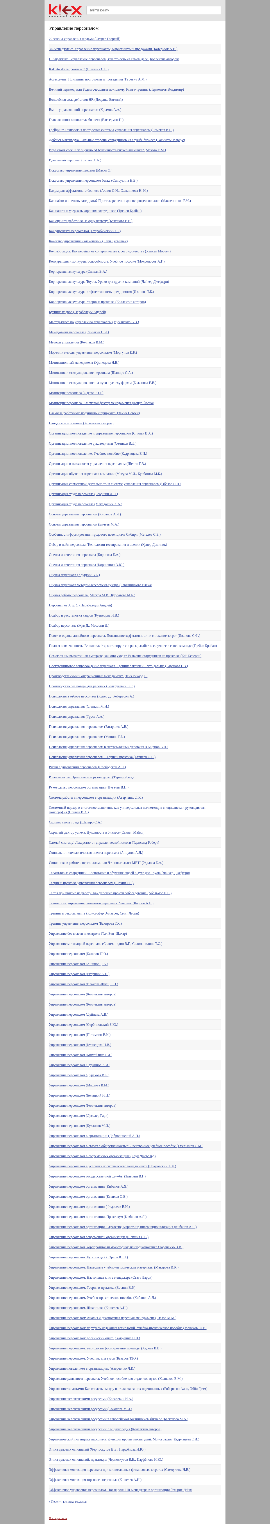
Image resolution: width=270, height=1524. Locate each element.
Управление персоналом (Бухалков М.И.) (79, 1126)
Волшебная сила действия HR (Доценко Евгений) (86, 99)
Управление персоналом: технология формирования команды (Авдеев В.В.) (105, 1348)
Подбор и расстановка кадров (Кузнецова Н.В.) (84, 615)
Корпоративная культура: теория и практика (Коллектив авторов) (97, 302)
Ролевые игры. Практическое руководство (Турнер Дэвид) (92, 777)
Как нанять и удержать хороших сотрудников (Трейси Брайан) (95, 211)
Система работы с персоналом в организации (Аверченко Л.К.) (96, 797)
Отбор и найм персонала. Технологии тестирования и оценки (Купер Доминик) (108, 544)
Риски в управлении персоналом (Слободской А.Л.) (87, 767)
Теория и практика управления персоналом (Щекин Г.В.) (91, 883)
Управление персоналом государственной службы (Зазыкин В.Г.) (97, 1176)
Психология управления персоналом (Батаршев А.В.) (88, 726)
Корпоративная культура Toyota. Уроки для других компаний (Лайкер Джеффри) (109, 281)
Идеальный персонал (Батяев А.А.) (75, 160)
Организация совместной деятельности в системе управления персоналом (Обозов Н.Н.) (115, 484)
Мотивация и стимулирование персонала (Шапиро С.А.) (91, 372)
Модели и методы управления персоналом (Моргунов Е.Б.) (93, 352)
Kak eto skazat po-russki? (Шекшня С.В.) (79, 69)
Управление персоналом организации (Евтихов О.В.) (88, 1196)
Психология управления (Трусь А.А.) (76, 716)
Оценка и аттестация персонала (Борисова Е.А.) (84, 555)
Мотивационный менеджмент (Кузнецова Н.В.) (84, 362)
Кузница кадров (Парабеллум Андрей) (77, 312)
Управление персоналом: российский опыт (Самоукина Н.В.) (94, 1338)
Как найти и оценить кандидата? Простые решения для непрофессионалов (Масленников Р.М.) (120, 201)
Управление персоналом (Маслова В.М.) (79, 1085)
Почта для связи (58, 1518)
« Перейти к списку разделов (68, 1501)
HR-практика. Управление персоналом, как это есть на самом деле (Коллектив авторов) (114, 59)
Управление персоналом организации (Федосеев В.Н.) (89, 1206)
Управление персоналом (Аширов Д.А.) (78, 964)
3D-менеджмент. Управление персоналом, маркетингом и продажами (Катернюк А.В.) (113, 49)
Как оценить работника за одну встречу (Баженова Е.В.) (90, 221)
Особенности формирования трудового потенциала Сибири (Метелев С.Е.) (105, 534)
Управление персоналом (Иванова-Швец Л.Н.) (83, 984)
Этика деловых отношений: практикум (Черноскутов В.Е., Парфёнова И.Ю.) (106, 1459)
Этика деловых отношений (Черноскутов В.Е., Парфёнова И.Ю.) (97, 1449)
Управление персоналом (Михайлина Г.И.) (80, 1055)
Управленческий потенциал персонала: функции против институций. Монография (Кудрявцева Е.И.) (124, 1439)
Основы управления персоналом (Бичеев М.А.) (84, 524)
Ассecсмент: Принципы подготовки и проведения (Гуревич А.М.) (98, 79)
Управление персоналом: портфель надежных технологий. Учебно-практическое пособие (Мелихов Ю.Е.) (128, 1328)
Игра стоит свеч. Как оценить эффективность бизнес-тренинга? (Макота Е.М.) (107, 150)
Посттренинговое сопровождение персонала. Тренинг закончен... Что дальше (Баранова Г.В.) (118, 666)
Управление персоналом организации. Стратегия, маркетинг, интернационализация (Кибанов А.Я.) (123, 1227)
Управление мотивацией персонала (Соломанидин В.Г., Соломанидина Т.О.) (106, 943)
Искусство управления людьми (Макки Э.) (80, 170)
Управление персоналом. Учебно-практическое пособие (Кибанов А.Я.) (102, 1298)
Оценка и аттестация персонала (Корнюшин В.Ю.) (86, 565)
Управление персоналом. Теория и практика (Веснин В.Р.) (92, 1287)
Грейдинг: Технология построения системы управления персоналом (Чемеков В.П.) (111, 130)
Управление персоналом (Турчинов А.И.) (79, 1065)
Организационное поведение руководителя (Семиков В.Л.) (92, 443)
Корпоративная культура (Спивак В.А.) (78, 271)
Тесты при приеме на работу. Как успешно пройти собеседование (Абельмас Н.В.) (110, 893)
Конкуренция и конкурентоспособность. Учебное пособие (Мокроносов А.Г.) (107, 261)
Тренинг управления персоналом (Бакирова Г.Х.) (85, 923)
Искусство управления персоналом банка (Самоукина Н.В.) (93, 180)
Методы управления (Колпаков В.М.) (76, 342)
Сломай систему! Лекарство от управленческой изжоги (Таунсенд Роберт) (104, 842)
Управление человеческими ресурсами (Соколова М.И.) (90, 1409)
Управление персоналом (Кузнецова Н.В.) (80, 1045)
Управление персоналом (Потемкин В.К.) (80, 1035)
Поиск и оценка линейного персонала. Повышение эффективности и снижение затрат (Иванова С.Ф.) (124, 635)
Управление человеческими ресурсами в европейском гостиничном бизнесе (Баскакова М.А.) (118, 1419)
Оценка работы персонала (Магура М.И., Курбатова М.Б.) (92, 595)
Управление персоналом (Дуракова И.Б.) (79, 1075)
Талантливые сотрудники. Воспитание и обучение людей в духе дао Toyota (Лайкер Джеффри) (119, 873)
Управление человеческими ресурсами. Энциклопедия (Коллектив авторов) (105, 1429)
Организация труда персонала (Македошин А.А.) (85, 504)
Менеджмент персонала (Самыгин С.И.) (79, 332)
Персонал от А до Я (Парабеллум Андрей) (80, 605)
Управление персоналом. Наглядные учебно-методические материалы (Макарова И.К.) (114, 1267)
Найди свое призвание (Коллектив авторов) (81, 423)
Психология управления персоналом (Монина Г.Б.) (87, 737)
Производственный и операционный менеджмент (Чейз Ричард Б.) (98, 676)
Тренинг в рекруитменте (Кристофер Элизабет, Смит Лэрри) (94, 913)
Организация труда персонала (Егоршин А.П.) (83, 494)
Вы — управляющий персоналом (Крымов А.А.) (85, 109)
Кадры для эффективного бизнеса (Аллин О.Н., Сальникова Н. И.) (98, 190)
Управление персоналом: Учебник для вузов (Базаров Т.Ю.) (93, 1358)
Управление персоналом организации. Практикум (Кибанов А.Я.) (98, 1217)
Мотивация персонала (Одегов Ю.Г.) (76, 393)
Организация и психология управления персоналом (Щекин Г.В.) (97, 463)
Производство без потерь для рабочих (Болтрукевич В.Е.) (92, 686)
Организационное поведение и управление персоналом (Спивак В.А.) (101, 433)
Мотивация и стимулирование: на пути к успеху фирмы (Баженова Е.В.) (102, 383)
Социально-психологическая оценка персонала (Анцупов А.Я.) (96, 852)
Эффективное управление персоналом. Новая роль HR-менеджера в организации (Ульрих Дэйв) (120, 1490)
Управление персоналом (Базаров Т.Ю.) (78, 954)
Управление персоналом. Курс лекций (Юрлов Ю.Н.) (88, 1257)
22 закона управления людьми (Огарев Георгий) (84, 39)
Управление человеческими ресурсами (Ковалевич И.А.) (91, 1399)
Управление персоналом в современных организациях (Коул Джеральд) (102, 1156)
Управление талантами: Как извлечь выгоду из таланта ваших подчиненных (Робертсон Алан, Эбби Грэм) (128, 1389)
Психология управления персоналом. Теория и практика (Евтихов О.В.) (102, 757)
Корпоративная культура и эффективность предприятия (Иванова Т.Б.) (101, 292)
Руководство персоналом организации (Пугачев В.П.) (89, 787)
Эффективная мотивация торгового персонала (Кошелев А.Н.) (95, 1480)
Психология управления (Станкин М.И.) (79, 706)
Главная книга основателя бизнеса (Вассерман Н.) (86, 120)
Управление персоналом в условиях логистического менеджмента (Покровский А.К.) (112, 1166)
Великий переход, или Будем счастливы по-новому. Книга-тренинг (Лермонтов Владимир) (116, 89)
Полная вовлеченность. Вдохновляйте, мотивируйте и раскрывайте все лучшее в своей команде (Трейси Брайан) (133, 646)
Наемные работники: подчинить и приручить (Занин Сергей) (94, 413)
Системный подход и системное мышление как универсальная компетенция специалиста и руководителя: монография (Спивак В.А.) (127, 810)
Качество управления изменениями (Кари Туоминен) (88, 241)
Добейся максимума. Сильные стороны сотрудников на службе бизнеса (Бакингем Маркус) (117, 140)
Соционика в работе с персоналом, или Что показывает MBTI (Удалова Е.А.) (106, 863)
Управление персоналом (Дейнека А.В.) (78, 1014)
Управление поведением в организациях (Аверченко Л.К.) (92, 1368)
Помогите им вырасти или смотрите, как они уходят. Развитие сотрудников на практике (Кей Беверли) (125, 656)
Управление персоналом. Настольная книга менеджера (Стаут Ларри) (100, 1277)
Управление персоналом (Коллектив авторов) (82, 994)
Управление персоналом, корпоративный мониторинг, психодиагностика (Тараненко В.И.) (116, 1247)
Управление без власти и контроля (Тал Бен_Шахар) (88, 933)
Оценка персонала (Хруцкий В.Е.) (74, 575)
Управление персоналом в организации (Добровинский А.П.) (94, 1136)
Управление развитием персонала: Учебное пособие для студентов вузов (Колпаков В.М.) (116, 1378)
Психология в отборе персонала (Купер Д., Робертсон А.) (91, 696)
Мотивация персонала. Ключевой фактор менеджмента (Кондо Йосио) (101, 403)
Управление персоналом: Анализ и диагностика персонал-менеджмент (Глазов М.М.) (112, 1318)
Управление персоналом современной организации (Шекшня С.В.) (98, 1237)
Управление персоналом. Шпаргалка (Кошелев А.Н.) (88, 1308)
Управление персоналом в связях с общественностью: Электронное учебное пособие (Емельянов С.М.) (126, 1146)
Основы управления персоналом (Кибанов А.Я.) (85, 514)
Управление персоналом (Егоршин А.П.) (79, 974)
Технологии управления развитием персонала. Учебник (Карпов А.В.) (101, 903)
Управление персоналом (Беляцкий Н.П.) (79, 1095)
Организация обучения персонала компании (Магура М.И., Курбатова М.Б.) (105, 474)
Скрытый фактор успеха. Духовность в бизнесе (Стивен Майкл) (96, 832)
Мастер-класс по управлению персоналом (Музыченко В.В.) (94, 322)
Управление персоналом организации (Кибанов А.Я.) (88, 1186)
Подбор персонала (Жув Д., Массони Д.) (79, 625)
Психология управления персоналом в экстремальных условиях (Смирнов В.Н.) (108, 747)
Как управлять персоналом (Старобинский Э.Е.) (85, 231)
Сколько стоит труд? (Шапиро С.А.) (75, 822)
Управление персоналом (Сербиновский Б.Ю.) (83, 1024)
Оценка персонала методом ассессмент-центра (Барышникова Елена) (100, 585)
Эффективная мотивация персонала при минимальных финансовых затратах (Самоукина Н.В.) (119, 1469)
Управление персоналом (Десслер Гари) (79, 1115)
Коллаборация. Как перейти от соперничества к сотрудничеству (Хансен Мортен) (110, 251)
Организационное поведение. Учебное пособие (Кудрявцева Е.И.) (98, 453)
